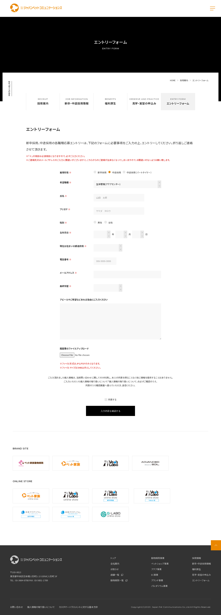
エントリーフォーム (200, 580)
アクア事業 (156, 569)
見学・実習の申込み (201, 574)
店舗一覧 (116, 574)
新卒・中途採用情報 (201, 563)
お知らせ (114, 569)
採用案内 (185, 80)
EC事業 (154, 574)
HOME (174, 80)
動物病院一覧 (119, 580)
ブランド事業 (157, 580)
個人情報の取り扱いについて (123, 381)
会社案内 (114, 563)
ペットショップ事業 (160, 563)
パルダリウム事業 (159, 585)
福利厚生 (196, 569)
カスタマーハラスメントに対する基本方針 (78, 607)
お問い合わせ (16, 607)
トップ (113, 558)
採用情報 (196, 558)
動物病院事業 (157, 558)
